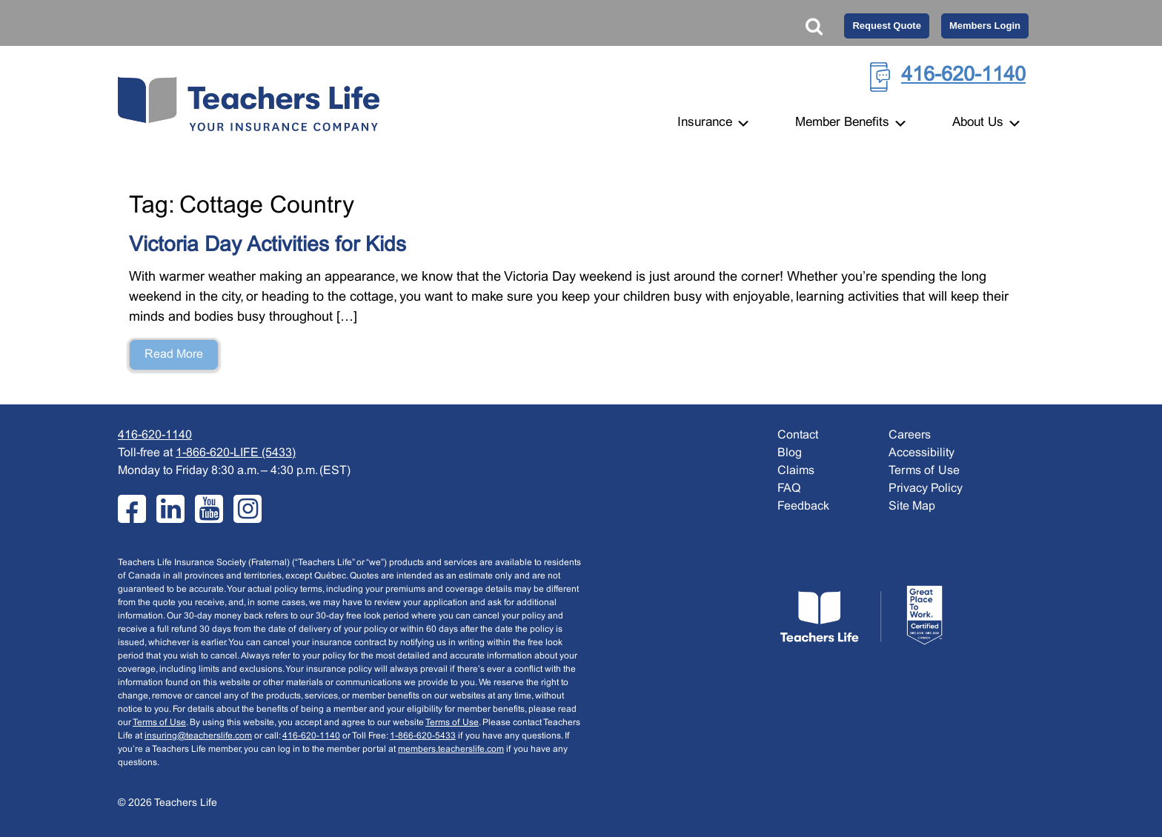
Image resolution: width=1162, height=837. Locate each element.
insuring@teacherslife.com (198, 736)
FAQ (788, 488)
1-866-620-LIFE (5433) (236, 452)
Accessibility (921, 452)
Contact (797, 435)
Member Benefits (851, 123)
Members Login (984, 25)
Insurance (714, 123)
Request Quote (886, 25)
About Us (987, 123)
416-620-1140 (963, 75)
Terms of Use (159, 722)
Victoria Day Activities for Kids (267, 246)
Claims (795, 470)
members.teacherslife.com (451, 749)
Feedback (803, 506)
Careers (910, 435)
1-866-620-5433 (423, 736)
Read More (174, 354)
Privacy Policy (926, 488)
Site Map (912, 506)
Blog (789, 452)
